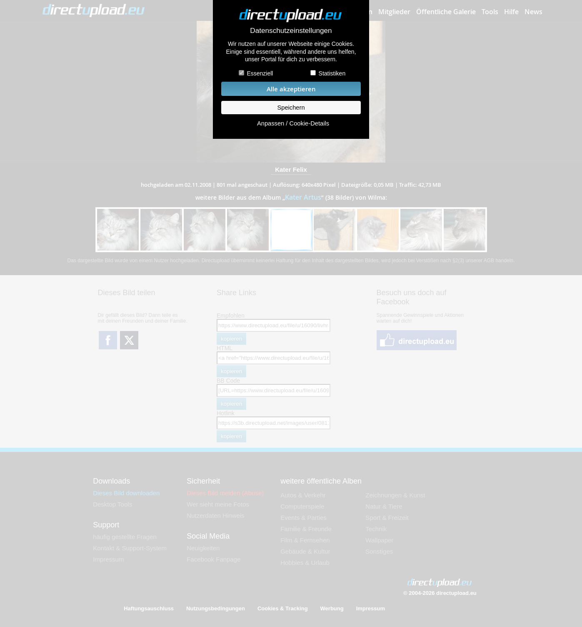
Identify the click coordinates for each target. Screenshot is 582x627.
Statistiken (332, 73)
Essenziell (260, 73)
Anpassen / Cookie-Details (293, 123)
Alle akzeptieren (291, 89)
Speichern (291, 107)
